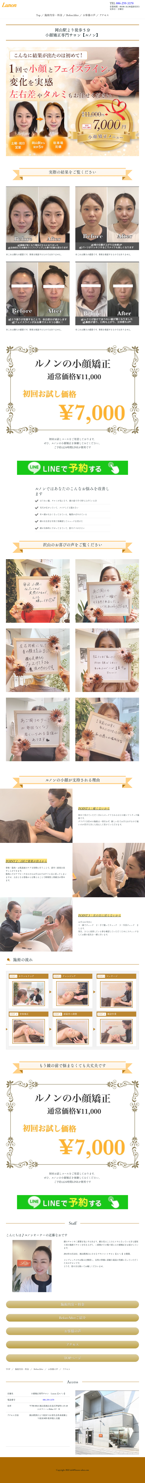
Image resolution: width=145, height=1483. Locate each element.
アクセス (104, 15)
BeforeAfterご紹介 (72, 1317)
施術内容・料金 (53, 15)
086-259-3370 (125, 3)
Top (38, 15)
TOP (8, 1369)
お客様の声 (89, 15)
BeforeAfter (72, 15)
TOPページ (72, 1358)
